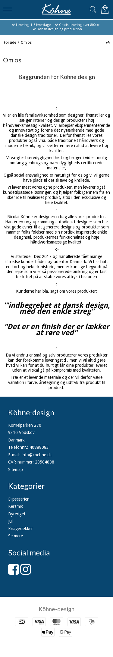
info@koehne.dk (37, 454)
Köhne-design (56, 608)
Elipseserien (19, 499)
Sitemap (15, 469)
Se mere (15, 535)
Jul (10, 521)
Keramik (15, 506)
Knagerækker (20, 528)
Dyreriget (16, 513)
